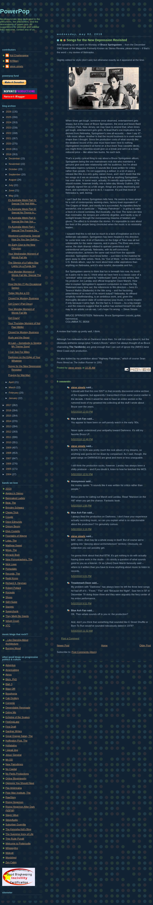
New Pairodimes (14, 764)
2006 (9, 463)
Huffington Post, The (16, 740)
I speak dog (11, 750)
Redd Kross (11, 578)
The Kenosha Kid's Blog (18, 829)
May (11, 195)
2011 (9, 437)
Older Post (145, 645)
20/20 (8, 488)
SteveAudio (11, 820)
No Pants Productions (17, 773)
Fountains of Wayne (16, 535)
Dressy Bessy (12, 526)
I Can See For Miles (19, 352)
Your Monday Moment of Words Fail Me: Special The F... (24, 275)
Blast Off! (10, 688)
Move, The (11, 550)
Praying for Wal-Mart (19, 375)
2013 (9, 426)
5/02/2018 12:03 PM (82, 411)
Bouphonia (11, 693)
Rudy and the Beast (19, 337)
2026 (9, 111)
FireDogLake (12, 721)
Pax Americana (13, 788)
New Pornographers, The (18, 559)
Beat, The (10, 502)
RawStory (10, 797)
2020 (9, 143)
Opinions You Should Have (19, 783)
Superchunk (11, 611)
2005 (9, 468)
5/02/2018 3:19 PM (81, 529)
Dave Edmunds (13, 521)
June (12, 190)
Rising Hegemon (14, 802)
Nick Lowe (11, 564)
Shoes (8, 597)
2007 (9, 458)
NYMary (14, 61)
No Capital (11, 769)
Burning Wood (13, 648)
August (13, 179)
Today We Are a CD (19, 293)
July (11, 185)
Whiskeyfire (11, 848)
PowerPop (15, 11)
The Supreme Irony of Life (19, 834)
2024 (9, 122)
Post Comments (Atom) (84, 652)
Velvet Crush (12, 621)
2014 (9, 421)
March (12, 387)
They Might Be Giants (17, 616)
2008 (9, 453)
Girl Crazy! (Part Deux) (20, 303)
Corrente (10, 703)
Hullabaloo (11, 745)
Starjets (9, 606)
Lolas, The (11, 540)
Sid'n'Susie (11, 602)
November (15, 164)
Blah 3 (8, 684)
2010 (9, 442)
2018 (9, 154)
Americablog (12, 670)
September (15, 174)
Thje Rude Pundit (14, 838)
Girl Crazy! (14, 318)
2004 (9, 474)
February (14, 392)
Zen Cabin (11, 862)
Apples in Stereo (14, 493)
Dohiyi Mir (10, 712)
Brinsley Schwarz (14, 507)
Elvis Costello (12, 531)
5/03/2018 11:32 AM (82, 630)
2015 (9, 415)
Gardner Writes (13, 731)
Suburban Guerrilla (15, 824)
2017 (9, 405)
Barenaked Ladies (15, 498)
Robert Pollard (13, 588)
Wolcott (9, 853)
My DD (9, 759)
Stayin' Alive (11, 815)
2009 (9, 447)
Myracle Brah (12, 555)
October (13, 169)
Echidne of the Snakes (17, 717)
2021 (9, 138)
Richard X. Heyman (15, 583)
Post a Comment (70, 638)
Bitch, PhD (11, 679)
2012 (9, 431)
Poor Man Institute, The (18, 792)
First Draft (10, 726)
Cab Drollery (12, 698)
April (11, 382)
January (13, 398)
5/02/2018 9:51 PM (81, 603)
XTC (7, 625)
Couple (9, 517)
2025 (9, 117)
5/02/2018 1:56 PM (81, 505)
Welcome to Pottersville (18, 843)
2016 (9, 410)
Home (104, 645)
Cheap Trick (11, 512)
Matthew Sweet (13, 545)
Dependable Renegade (17, 707)
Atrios (8, 674)
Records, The (12, 573)
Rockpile (10, 592)
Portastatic (11, 569)
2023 (9, 127)
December (15, 158)
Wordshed (10, 857)
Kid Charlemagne (19, 55)
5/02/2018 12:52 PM (82, 474)
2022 (9, 133)
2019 (9, 149)
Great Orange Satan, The (19, 736)
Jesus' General (13, 755)
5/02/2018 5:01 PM (81, 576)
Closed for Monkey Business (23, 298)
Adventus (10, 665)
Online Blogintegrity (15, 778)
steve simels (78, 387)
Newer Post (63, 645)
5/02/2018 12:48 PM (82, 439)
